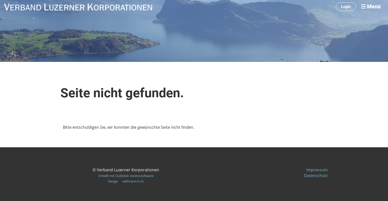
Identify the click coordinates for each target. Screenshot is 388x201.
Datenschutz (316, 175)
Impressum (317, 170)
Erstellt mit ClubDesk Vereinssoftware (125, 176)
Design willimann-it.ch (126, 181)
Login (346, 6)
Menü (371, 6)
